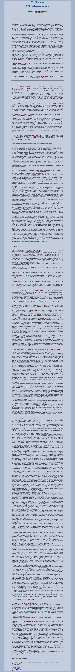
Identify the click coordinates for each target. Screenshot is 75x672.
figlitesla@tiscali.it (16, 670)
